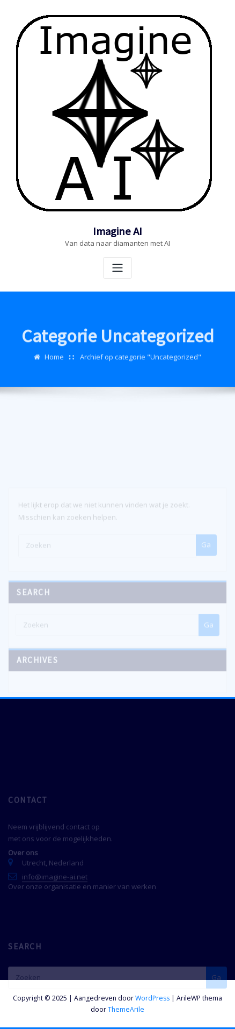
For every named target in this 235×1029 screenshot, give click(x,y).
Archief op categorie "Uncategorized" (140, 362)
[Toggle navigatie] (117, 268)
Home (54, 362)
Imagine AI (117, 231)
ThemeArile (126, 1009)
